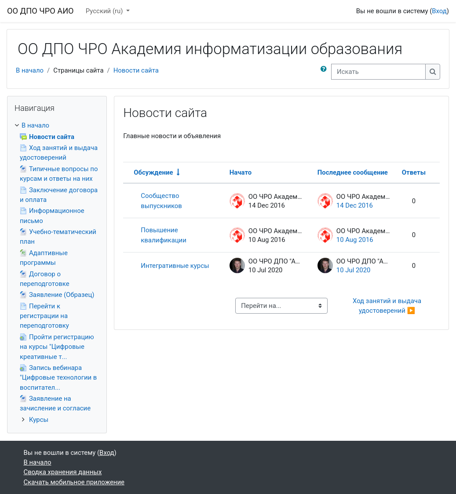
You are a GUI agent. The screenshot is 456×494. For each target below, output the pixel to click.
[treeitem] (57, 272)
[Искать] (378, 72)
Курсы (38, 420)
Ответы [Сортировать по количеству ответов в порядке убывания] (414, 172)
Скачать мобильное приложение (74, 482)
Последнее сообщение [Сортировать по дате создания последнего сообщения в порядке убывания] (352, 172)
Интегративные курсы (175, 266)
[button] (325, 72)
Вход (439, 11)
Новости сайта (136, 70)
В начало (30, 70)
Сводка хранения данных (63, 472)
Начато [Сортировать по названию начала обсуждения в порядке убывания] (241, 172)
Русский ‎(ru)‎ (105, 11)
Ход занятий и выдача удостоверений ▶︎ (388, 306)
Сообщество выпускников (161, 200)
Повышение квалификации (163, 235)
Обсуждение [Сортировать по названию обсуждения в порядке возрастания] (153, 172)
